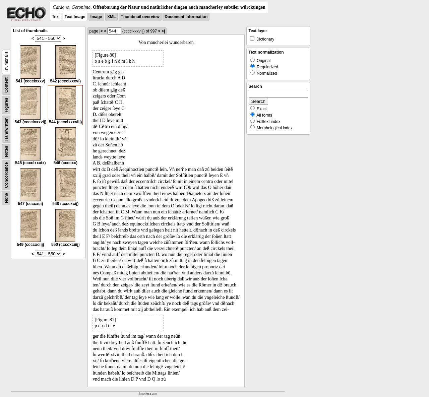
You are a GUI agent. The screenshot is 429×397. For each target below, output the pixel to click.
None (6, 198)
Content (6, 84)
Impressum (148, 393)
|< (101, 31)
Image (96, 16)
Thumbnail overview (140, 16)
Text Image (75, 16)
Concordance (6, 175)
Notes (6, 151)
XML (111, 16)
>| (163, 31)
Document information (186, 16)
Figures (6, 105)
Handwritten (6, 129)
